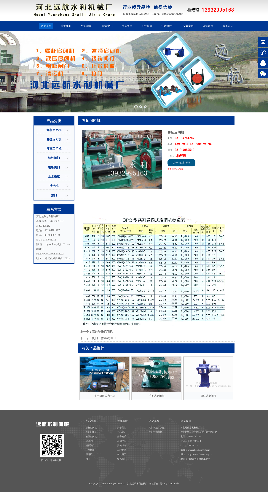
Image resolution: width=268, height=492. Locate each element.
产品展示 (121, 432)
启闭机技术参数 (157, 427)
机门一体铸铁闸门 (104, 338)
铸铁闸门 (54, 158)
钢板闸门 (54, 167)
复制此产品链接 (175, 169)
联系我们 (121, 459)
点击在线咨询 (181, 162)
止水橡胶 (54, 176)
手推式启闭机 (156, 377)
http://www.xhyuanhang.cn (50, 253)
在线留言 (121, 454)
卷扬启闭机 (54, 139)
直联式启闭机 (208, 377)
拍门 (54, 195)
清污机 (54, 185)
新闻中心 (121, 441)
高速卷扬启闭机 (102, 331)
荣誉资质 (121, 436)
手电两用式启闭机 (104, 377)
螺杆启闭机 (54, 130)
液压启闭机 (54, 148)
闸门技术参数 (155, 432)
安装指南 (121, 445)
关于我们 (121, 427)
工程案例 (121, 450)
